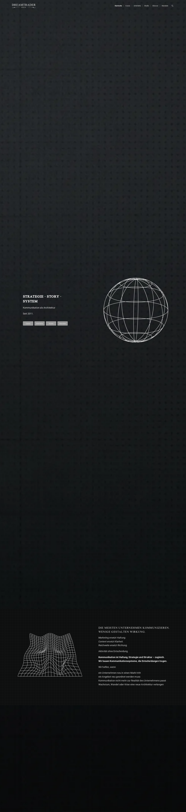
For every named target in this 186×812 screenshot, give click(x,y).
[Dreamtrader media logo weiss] (23, 6)
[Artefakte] (40, 323)
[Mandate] (63, 323)
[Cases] (28, 323)
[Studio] (51, 323)
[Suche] (172, 6)
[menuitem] (118, 6)
